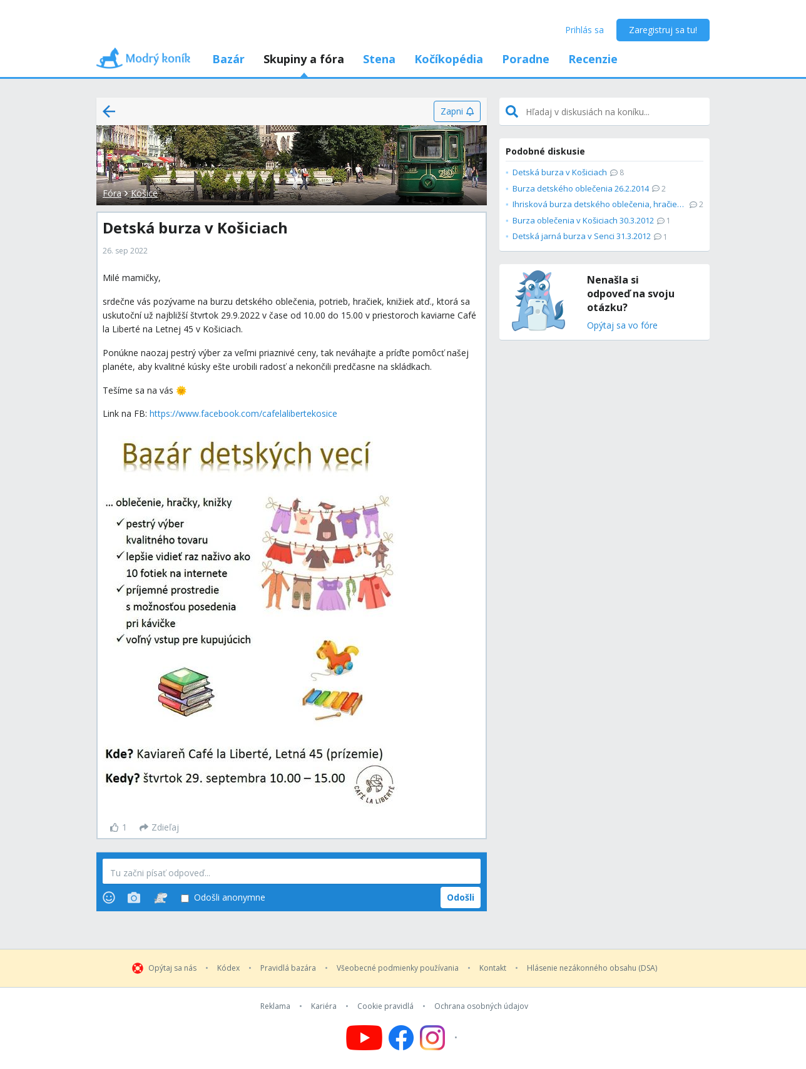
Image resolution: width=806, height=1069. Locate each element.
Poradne (525, 58)
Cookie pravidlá (385, 1006)
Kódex (228, 968)
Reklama (275, 1006)
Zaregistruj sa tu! (663, 30)
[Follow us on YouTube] (364, 1037)
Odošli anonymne (223, 898)
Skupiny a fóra (303, 58)
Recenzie (593, 58)
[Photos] (133, 897)
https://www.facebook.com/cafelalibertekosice (243, 413)
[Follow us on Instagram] (440, 1037)
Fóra (112, 193)
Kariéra (324, 1006)
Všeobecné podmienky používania (398, 968)
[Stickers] (160, 897)
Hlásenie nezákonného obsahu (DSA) (592, 968)
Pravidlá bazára (288, 968)
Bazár (228, 58)
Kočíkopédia (448, 58)
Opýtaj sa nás (172, 968)
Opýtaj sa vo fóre (622, 325)
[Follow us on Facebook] (401, 1037)
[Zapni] (457, 111)
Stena (379, 58)
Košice (144, 193)
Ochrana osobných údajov (481, 1006)
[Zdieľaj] (159, 827)
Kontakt (492, 968)
